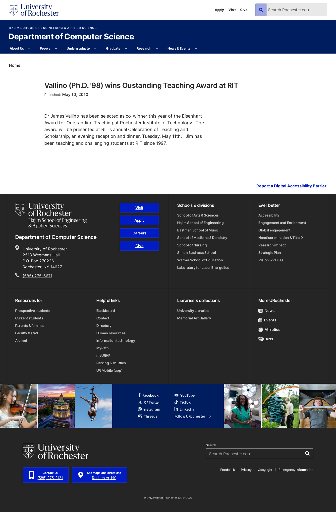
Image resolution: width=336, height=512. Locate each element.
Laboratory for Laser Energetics (203, 267)
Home (14, 65)
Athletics (269, 329)
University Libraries (193, 310)
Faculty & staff (26, 333)
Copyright (265, 469)
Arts (265, 339)
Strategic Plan (269, 252)
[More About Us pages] (29, 49)
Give (243, 9)
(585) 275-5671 (37, 276)
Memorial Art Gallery (194, 318)
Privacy (246, 469)
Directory (104, 325)
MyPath (102, 348)
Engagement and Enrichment (282, 222)
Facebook (148, 395)
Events (267, 320)
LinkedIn (184, 409)
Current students (29, 318)
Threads (148, 416)
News (266, 310)
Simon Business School (196, 252)
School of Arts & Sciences (198, 215)
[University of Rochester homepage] (34, 10)
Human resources (111, 333)
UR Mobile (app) (109, 370)
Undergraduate (78, 48)
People (45, 48)
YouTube (184, 395)
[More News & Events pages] (196, 49)
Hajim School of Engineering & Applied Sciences (54, 28)
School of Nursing (192, 245)
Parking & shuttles (111, 363)
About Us (17, 48)
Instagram (149, 409)
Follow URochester (192, 416)
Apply (219, 9)
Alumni (21, 340)
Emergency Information (296, 469)
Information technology (115, 340)
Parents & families (29, 325)
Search (211, 445)
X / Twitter (149, 402)
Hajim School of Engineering (200, 222)
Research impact (272, 245)
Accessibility (268, 215)
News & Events (179, 48)
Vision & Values (270, 260)
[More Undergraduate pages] (95, 49)
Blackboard (105, 310)
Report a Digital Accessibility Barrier (291, 186)
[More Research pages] (157, 49)
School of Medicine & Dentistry (202, 237)
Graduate (113, 48)
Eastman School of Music (198, 230)
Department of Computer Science (71, 37)
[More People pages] (56, 49)
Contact (102, 318)
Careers (139, 233)
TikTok (182, 402)
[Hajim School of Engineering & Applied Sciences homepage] (51, 215)
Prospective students (32, 310)
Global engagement (274, 230)
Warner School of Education (200, 260)
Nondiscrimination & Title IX (281, 237)
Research (144, 48)
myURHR (103, 355)
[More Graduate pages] (126, 49)
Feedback (227, 469)
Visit (232, 9)
